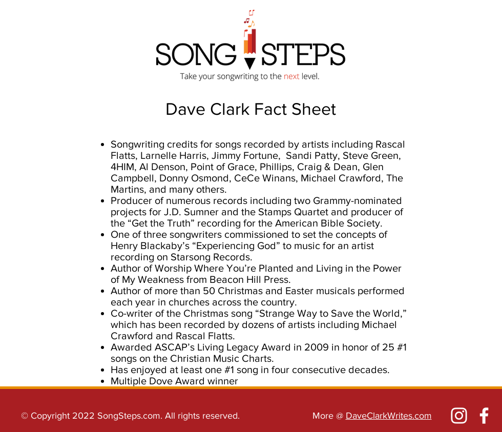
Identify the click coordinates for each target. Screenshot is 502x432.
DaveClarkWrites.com (389, 415)
